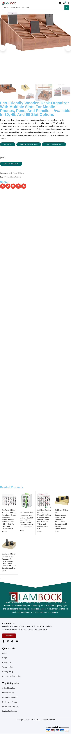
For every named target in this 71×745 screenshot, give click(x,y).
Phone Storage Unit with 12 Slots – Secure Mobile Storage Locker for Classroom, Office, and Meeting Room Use (43, 528)
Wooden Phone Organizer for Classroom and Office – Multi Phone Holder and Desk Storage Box (9, 572)
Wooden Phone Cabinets (13, 177)
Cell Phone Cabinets (17, 173)
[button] (60, 3)
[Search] (66, 7)
